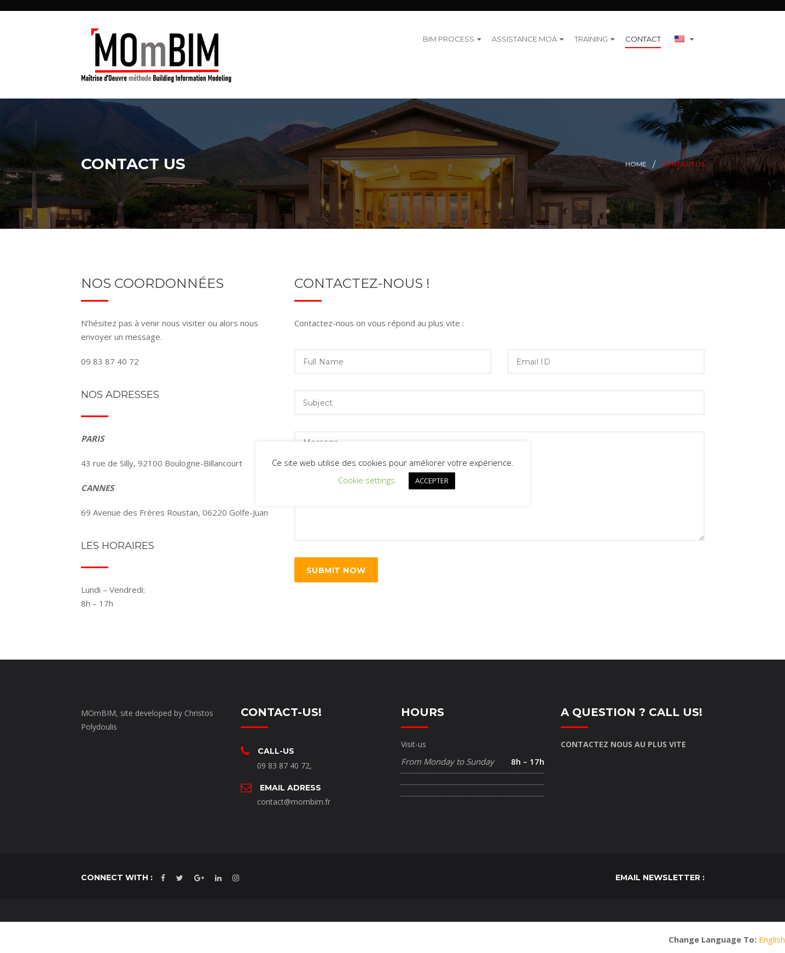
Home (636, 159)
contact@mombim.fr (293, 797)
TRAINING (591, 36)
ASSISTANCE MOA (524, 36)
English (772, 934)
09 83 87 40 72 (283, 760)
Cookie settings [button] (366, 480)
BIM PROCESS (448, 36)
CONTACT (643, 36)
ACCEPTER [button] (432, 481)
